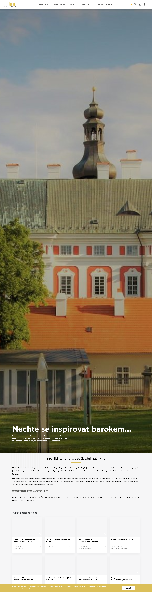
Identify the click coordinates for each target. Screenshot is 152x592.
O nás (97, 4)
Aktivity (85, 4)
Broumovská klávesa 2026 (122, 539)
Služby (72, 4)
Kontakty (110, 4)
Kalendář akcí (60, 4)
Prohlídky (43, 4)
